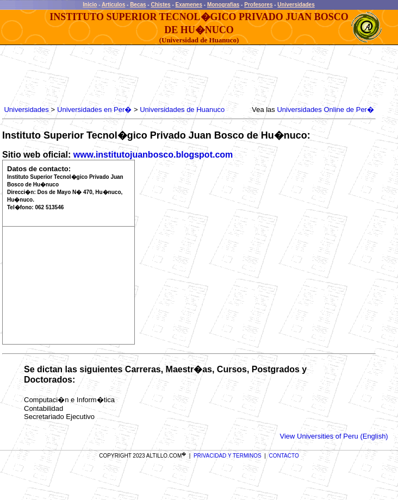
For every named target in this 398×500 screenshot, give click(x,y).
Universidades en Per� (94, 109)
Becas (138, 5)
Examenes (189, 5)
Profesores (258, 5)
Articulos (113, 5)
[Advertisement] (200, 75)
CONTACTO (284, 456)
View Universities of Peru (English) (334, 436)
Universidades (295, 5)
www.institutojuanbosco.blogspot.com (153, 154)
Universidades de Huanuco (182, 109)
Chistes (160, 5)
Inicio (90, 5)
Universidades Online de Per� (325, 109)
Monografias (223, 5)
